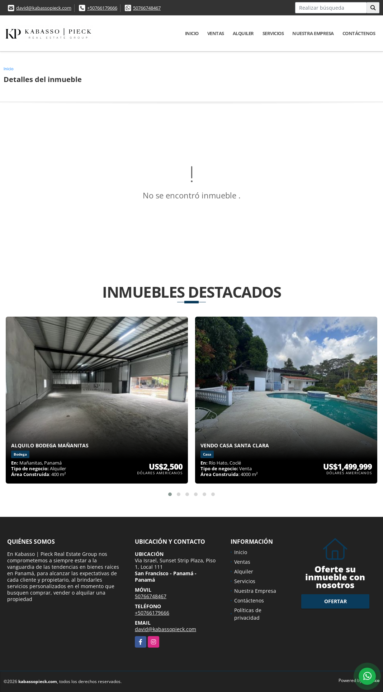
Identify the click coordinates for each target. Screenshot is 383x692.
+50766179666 (102, 8)
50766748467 (147, 8)
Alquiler (243, 33)
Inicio (192, 33)
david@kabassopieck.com (43, 8)
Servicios (273, 33)
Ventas (215, 33)
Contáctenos (358, 33)
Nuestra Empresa (313, 33)
